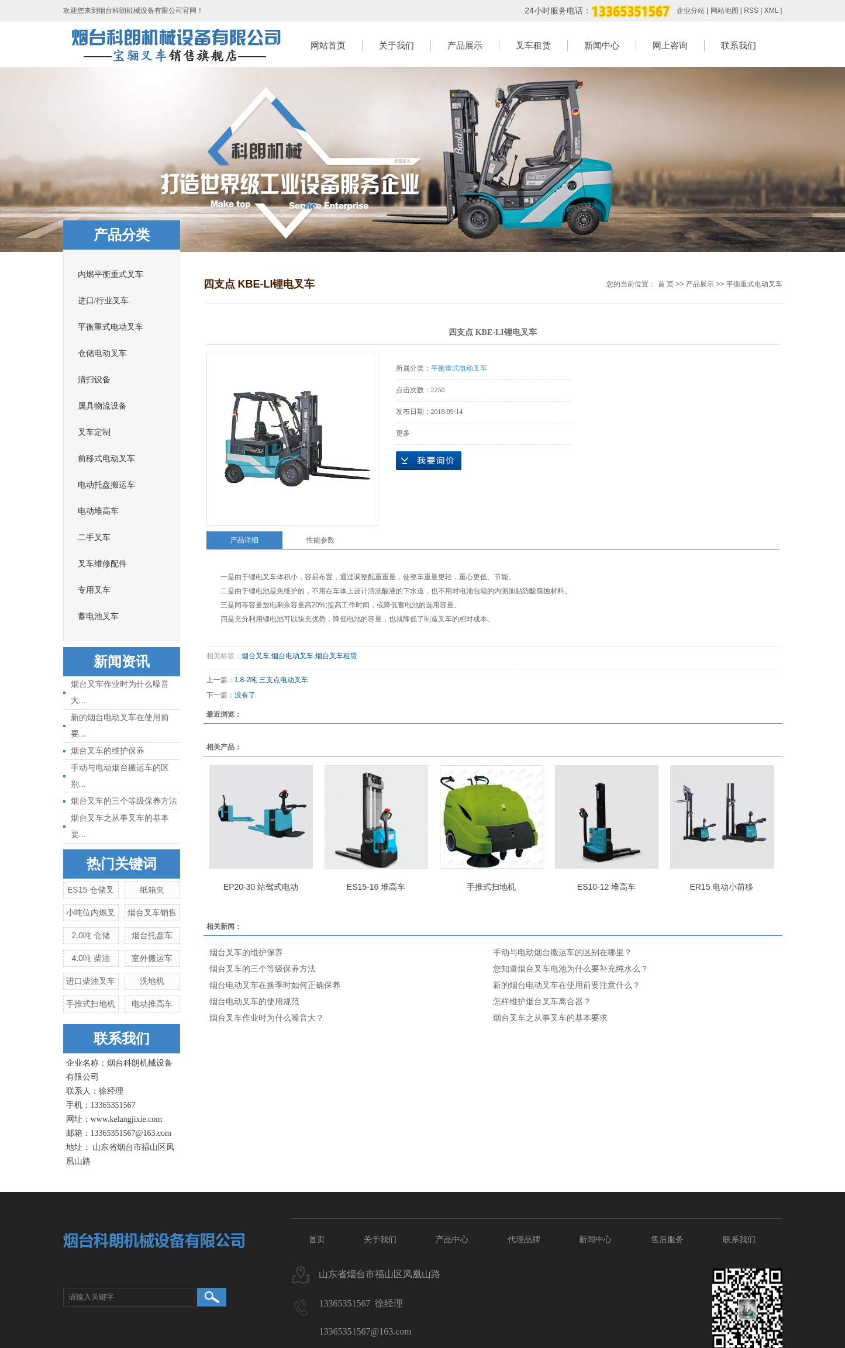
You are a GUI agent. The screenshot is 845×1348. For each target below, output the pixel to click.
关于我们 (396, 45)
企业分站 (691, 10)
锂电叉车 (263, 577)
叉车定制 (94, 432)
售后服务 (667, 1239)
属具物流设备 (102, 406)
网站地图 (725, 10)
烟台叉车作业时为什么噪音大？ (266, 1017)
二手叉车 (94, 537)
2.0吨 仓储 (90, 935)
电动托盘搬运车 (106, 485)
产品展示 (464, 45)
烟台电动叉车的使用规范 (254, 1001)
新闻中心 (601, 45)
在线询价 (428, 460)
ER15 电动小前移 (722, 886)
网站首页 (328, 45)
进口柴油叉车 (90, 981)
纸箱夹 (152, 889)
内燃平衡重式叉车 (110, 274)
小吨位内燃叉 (90, 912)
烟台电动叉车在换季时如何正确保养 (274, 985)
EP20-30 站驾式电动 (260, 886)
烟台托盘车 (152, 935)
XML (771, 10)
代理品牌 (524, 1239)
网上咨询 (670, 45)
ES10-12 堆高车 (606, 886)
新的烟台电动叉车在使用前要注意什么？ (566, 985)
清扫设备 (94, 379)
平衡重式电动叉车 (110, 327)
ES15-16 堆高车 (376, 886)
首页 (317, 1239)
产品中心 (452, 1239)
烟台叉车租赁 (336, 656)
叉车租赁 (533, 45)
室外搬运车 (152, 958)
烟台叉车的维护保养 (107, 750)
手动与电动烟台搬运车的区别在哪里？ (562, 952)
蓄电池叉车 (98, 616)
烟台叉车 (256, 656)
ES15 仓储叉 (90, 889)
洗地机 (152, 981)
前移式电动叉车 (106, 458)
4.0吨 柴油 (90, 958)
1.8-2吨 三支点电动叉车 (271, 680)
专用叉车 (94, 590)
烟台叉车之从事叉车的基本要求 (550, 1017)
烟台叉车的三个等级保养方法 (124, 801)
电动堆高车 (98, 511)
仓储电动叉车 (102, 353)
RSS (751, 10)
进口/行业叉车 (103, 300)
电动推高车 (152, 1003)
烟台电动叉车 (292, 656)
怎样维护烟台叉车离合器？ (542, 1001)
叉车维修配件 (102, 563)
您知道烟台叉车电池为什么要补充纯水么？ (571, 968)
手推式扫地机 (90, 1003)
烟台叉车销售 (152, 912)
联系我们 (738, 45)
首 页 (666, 284)
